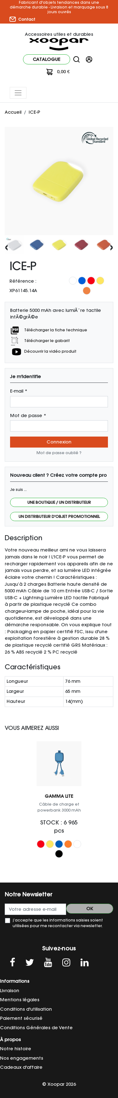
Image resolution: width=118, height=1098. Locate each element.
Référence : (23, 281)
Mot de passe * (28, 415)
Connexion (59, 442)
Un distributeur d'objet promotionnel (59, 516)
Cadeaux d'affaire (21, 1067)
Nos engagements (21, 1058)
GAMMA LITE (59, 796)
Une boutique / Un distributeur (59, 502)
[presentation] (6, 246)
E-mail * (18, 391)
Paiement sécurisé (21, 1018)
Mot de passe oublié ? (59, 452)
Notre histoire (15, 1049)
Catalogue (46, 59)
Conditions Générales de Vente (36, 1027)
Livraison (9, 990)
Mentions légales (19, 1000)
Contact (22, 19)
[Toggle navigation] (18, 93)
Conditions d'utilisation (26, 1009)
